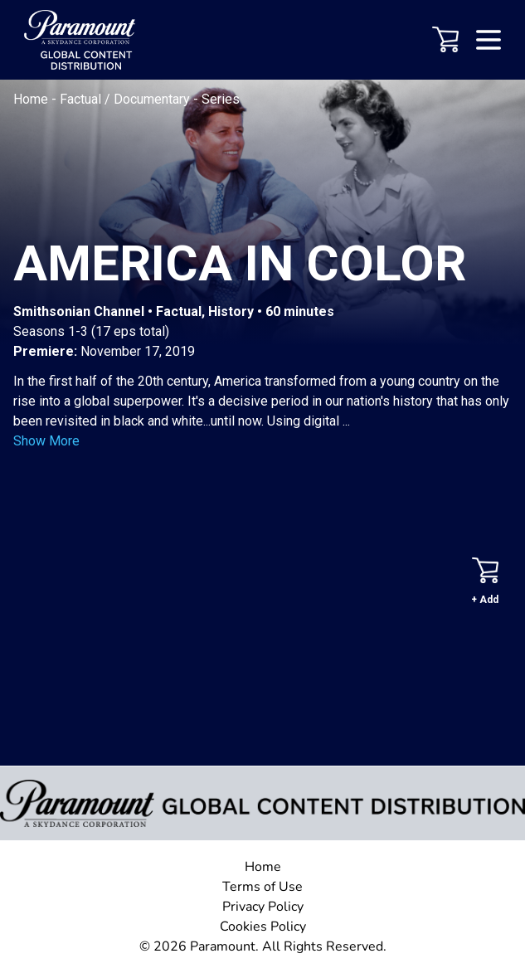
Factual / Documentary (126, 99)
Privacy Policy (263, 907)
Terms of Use (262, 887)
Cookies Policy (263, 926)
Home (32, 99)
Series (221, 99)
